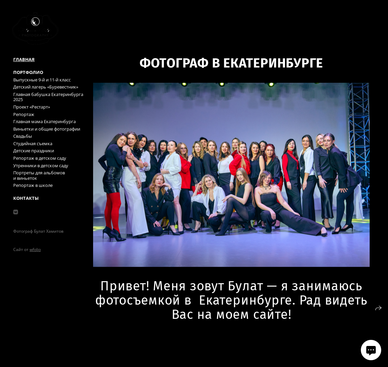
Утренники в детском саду (40, 165)
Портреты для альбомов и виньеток (39, 175)
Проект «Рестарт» (31, 107)
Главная (24, 59)
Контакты (26, 198)
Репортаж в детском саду (39, 158)
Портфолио (28, 72)
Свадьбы (22, 136)
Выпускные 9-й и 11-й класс (42, 80)
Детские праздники (33, 151)
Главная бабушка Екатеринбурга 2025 (48, 97)
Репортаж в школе (33, 185)
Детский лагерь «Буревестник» (45, 87)
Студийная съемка (32, 143)
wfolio (35, 249)
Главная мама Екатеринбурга (44, 121)
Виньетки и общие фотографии (46, 129)
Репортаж (23, 114)
